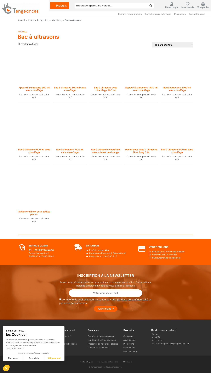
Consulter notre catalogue (158, 14)
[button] (6, 368)
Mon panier (203, 7)
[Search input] (111, 5)
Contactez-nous (197, 14)
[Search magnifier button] (151, 6)
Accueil (21, 20)
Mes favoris (187, 7)
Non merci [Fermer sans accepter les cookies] (13, 358)
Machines (56, 20)
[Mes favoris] (187, 4)
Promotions (180, 14)
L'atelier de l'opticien (38, 20)
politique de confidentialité (132, 299)
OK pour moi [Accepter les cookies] (54, 358)
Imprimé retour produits (130, 14)
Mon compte (171, 7)
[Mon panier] (203, 4)
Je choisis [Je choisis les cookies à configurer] (34, 358)
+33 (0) (37, 250)
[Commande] (172, 45)
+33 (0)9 (156, 337)
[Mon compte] (172, 4)
